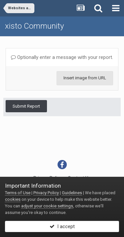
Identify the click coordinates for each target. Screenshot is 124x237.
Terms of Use (17, 192)
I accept (62, 226)
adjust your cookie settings (47, 205)
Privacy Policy (46, 192)
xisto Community (34, 26)
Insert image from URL (84, 77)
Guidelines (72, 192)
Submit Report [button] (26, 106)
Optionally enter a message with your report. (62, 57)
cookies (13, 199)
